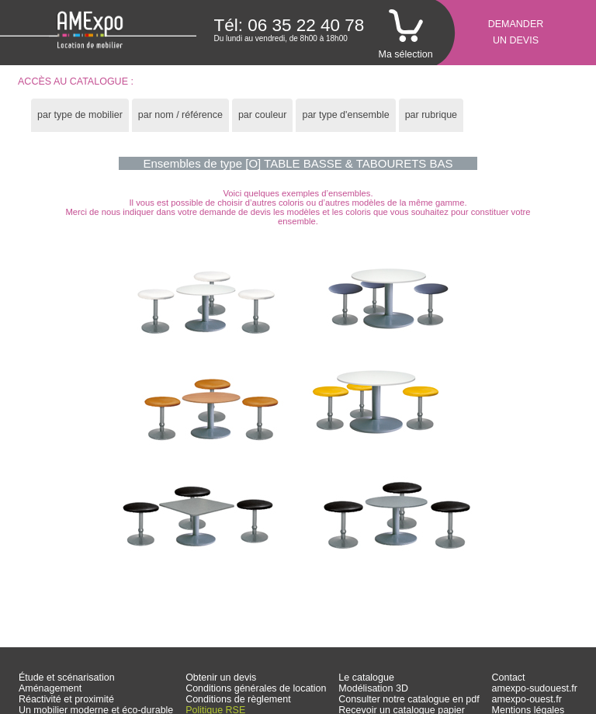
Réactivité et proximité (66, 699)
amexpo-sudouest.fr (534, 688)
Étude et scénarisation (67, 677)
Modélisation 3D (373, 688)
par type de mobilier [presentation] (80, 114)
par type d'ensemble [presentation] (345, 114)
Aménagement (50, 688)
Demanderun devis (516, 32)
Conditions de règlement (238, 699)
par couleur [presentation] (262, 114)
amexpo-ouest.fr (527, 699)
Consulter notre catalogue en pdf (408, 699)
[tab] (80, 115)
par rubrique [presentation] (431, 114)
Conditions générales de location (255, 688)
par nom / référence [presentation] (180, 114)
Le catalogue (366, 677)
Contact (508, 677)
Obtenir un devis (220, 677)
